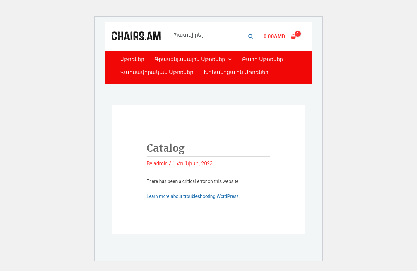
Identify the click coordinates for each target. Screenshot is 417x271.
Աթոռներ (132, 59)
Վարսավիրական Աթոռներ (156, 72)
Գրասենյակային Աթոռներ (193, 59)
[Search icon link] (251, 37)
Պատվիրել (188, 35)
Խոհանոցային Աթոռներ (236, 72)
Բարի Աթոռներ (262, 59)
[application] (228, 59)
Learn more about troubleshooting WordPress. (193, 196)
